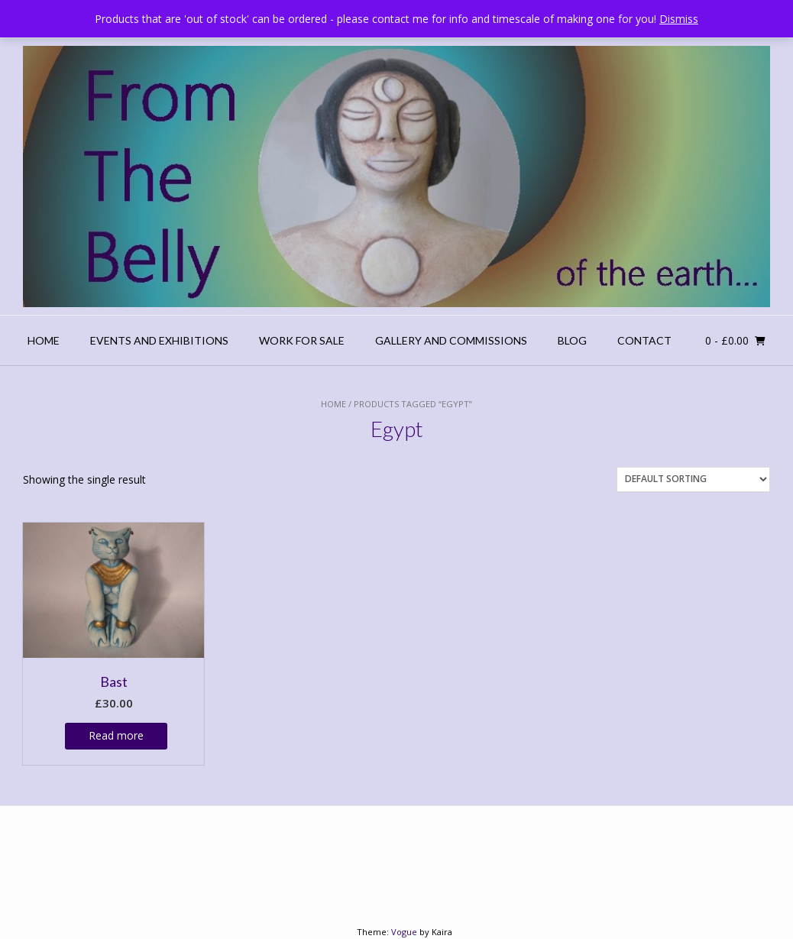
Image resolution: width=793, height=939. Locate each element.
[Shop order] (693, 479)
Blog (572, 340)
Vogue (404, 931)
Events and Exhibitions (159, 340)
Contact (644, 340)
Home (44, 340)
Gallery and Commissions (451, 340)
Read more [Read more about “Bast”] (116, 735)
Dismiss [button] (678, 18)
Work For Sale (302, 340)
